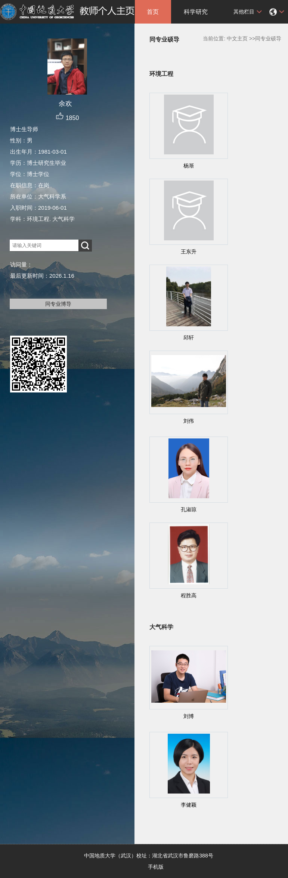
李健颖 (188, 805)
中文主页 (237, 38)
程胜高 (188, 595)
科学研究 (196, 12)
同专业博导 (58, 304)
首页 (153, 12)
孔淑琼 (188, 509)
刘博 (188, 716)
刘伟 (188, 421)
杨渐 (188, 166)
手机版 (156, 867)
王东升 (188, 252)
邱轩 (188, 338)
